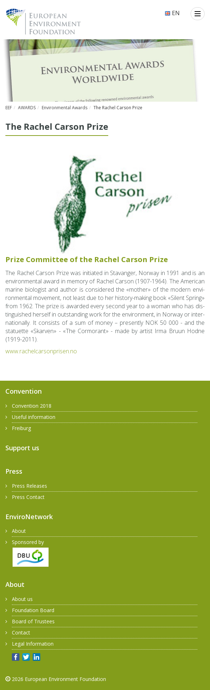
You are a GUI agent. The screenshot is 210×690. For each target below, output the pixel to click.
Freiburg (21, 428)
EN (172, 13)
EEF (8, 108)
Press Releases (29, 485)
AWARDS (27, 108)
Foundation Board (33, 610)
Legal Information (33, 643)
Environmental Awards (64, 108)
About (19, 530)
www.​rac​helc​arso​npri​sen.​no (41, 351)
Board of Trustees (33, 621)
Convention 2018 (31, 405)
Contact (21, 632)
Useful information (33, 416)
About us (22, 599)
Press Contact (28, 497)
